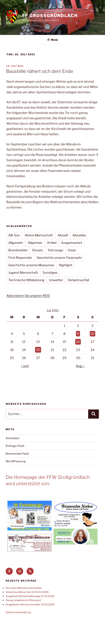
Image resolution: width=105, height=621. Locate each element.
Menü (52, 39)
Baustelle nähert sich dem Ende (39, 71)
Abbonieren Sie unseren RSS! (28, 296)
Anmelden (12, 438)
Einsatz (37, 250)
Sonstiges (49, 272)
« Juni (25, 366)
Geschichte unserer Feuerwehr (59, 257)
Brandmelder (18, 250)
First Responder (20, 257)
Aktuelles (79, 235)
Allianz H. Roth (63, 538)
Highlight (65, 265)
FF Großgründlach (50, 15)
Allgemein (15, 243)
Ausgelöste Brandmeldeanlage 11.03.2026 (30, 596)
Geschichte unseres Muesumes (31, 265)
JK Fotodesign (17, 526)
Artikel (51, 243)
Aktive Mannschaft (39, 235)
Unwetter (56, 280)
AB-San (14, 235)
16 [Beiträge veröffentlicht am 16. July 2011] (78, 342)
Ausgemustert (71, 243)
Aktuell (63, 235)
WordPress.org (16, 461)
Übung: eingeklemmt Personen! (23, 600)
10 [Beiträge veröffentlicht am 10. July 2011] (92, 334)
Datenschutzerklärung (18, 612)
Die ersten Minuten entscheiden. (24, 587)
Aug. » (80, 366)
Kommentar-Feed (17, 453)
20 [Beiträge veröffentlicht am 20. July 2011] (38, 350)
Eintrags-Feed (15, 446)
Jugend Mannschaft (23, 272)
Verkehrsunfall (78, 280)
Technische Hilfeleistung (26, 280)
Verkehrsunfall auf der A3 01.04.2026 (27, 591)
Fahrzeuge (55, 250)
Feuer (72, 250)
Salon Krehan (63, 521)
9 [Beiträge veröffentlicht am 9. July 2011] (78, 334)
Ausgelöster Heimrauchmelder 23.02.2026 (30, 604)
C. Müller (14, 545)
